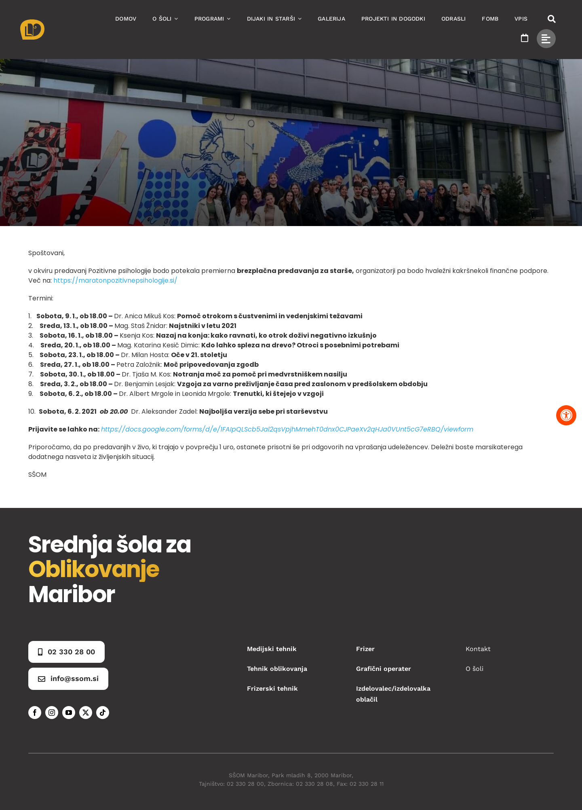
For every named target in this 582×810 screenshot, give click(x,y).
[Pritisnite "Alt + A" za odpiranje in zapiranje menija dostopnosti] (566, 415)
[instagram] (51, 712)
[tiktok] (102, 712)
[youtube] (68, 712)
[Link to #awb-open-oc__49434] (546, 39)
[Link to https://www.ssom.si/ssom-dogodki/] (524, 38)
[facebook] (34, 712)
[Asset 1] (32, 22)
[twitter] (85, 712)
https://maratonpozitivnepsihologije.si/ (115, 280)
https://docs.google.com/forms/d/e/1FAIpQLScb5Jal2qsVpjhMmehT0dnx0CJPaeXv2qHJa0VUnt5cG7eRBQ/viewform (287, 429)
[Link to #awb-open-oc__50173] (552, 19)
